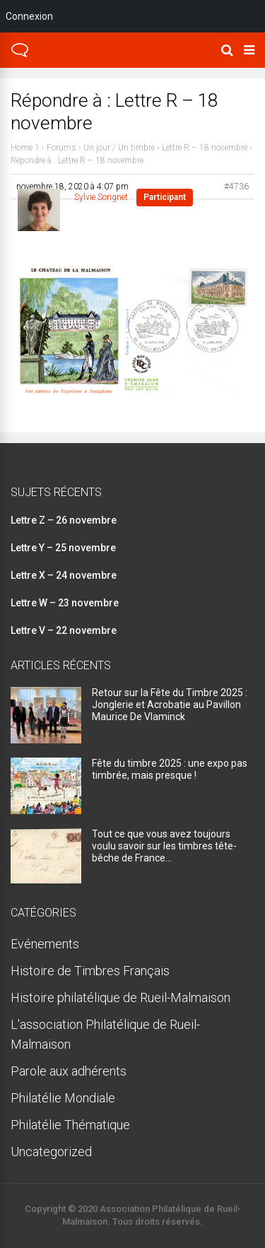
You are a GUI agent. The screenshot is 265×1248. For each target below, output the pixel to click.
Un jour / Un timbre (119, 148)
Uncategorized (51, 1151)
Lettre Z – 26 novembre (64, 520)
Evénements (45, 943)
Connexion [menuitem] (29, 16)
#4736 (236, 187)
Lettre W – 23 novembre (65, 602)
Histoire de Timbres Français (90, 970)
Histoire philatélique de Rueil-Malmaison (120, 997)
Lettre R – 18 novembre (204, 148)
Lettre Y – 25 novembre (63, 547)
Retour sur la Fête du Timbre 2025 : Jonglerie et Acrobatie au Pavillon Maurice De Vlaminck (169, 704)
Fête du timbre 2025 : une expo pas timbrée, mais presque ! (169, 769)
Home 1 (25, 148)
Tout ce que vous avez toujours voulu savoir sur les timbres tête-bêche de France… (164, 846)
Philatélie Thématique (70, 1124)
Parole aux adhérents (68, 1071)
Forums (61, 148)
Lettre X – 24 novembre (64, 575)
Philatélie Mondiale (63, 1097)
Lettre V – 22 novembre (64, 630)
